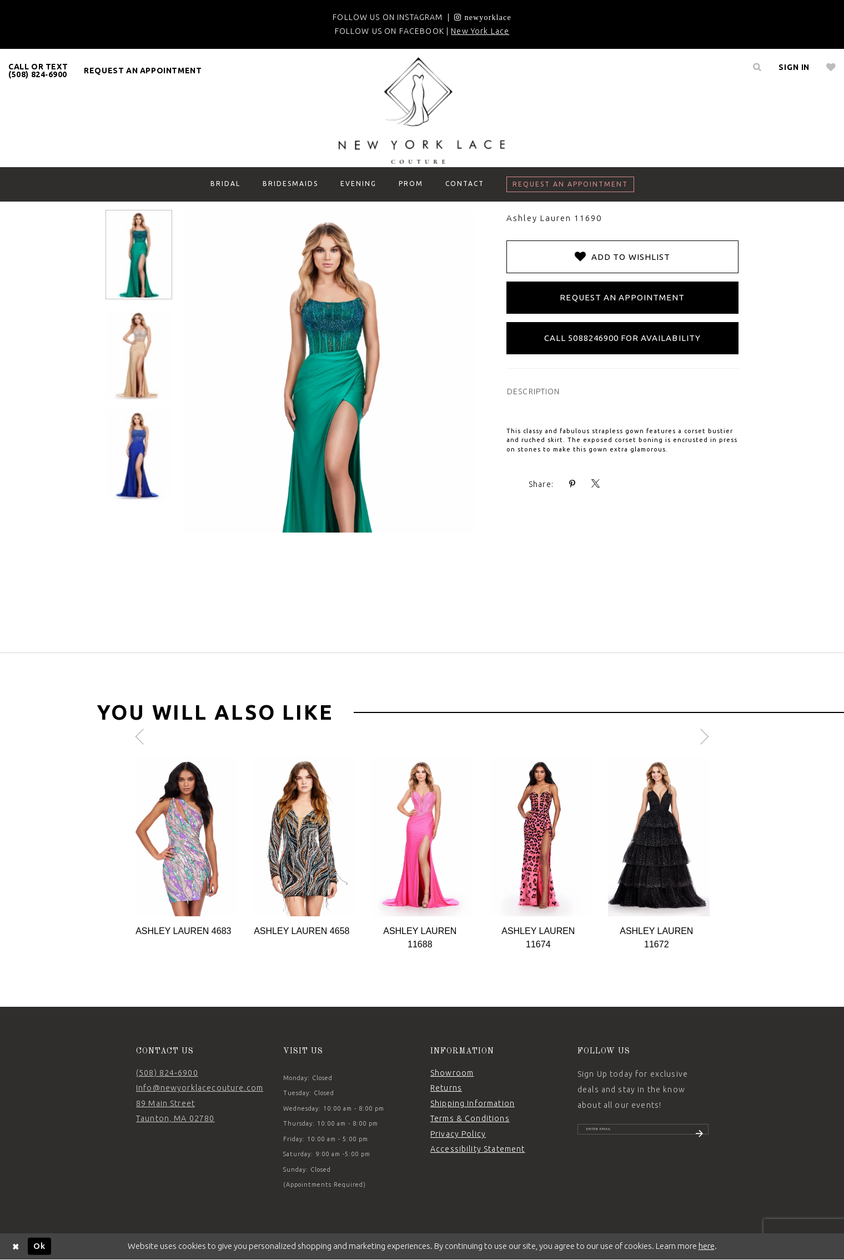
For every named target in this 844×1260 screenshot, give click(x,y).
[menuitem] (38, 70)
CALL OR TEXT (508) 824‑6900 (38, 70)
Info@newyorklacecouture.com (199, 1087)
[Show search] (756, 67)
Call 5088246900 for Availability (622, 338)
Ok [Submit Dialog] (39, 1246)
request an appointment (143, 70)
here (707, 1246)
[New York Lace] (422, 110)
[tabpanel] (186, 847)
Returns (446, 1087)
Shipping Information (472, 1103)
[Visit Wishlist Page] (831, 67)
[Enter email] (643, 1134)
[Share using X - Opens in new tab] (595, 484)
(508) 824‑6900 (167, 1072)
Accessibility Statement (477, 1148)
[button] (794, 67)
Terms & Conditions (470, 1118)
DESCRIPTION (533, 391)
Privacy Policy (458, 1134)
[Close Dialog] (16, 1246)
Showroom (452, 1072)
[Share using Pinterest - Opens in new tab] (572, 484)
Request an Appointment (622, 297)
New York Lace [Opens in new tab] (480, 31)
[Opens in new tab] (482, 17)
